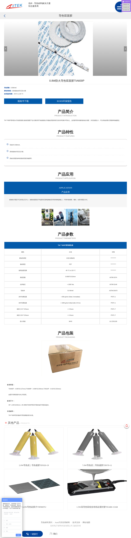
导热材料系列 (46, 522)
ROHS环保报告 (64, 101)
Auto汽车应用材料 (62, 522)
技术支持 (76, 522)
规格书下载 (23, 101)
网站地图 (86, 522)
